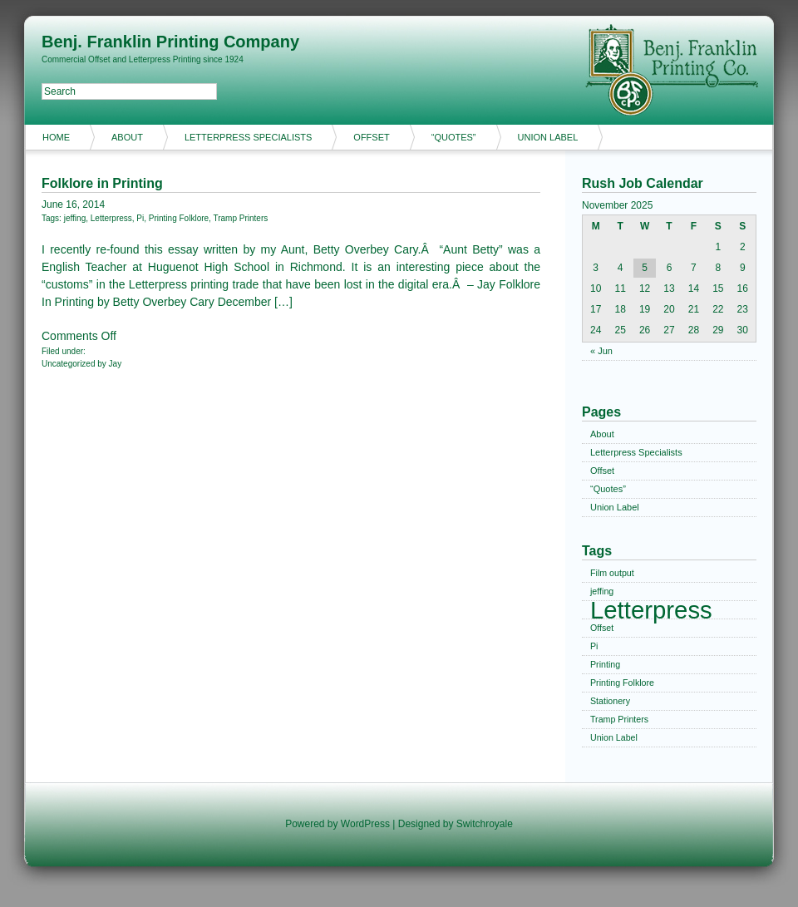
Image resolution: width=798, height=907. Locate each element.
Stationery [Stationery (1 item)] (610, 701)
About (127, 137)
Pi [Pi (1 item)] (594, 646)
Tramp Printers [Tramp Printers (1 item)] (619, 719)
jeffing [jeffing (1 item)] (601, 591)
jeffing (75, 218)
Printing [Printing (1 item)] (605, 664)
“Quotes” (453, 137)
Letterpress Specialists (248, 137)
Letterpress (111, 218)
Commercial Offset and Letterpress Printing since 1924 (143, 59)
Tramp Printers (240, 218)
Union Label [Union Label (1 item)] (614, 737)
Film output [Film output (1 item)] (612, 573)
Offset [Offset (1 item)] (601, 628)
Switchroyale (484, 824)
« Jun (601, 351)
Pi (140, 218)
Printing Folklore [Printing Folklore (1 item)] (622, 683)
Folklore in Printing (102, 183)
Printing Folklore (179, 218)
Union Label (548, 137)
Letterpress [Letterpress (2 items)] (651, 610)
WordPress (365, 824)
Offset (371, 137)
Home (56, 137)
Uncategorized (68, 363)
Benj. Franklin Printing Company (170, 41)
